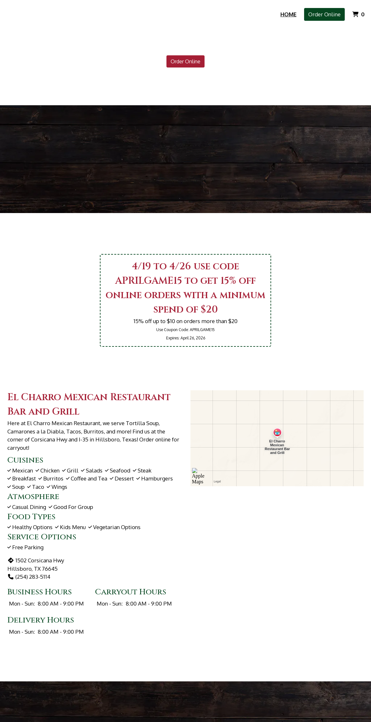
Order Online (324, 14)
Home (288, 14)
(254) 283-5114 (28, 576)
